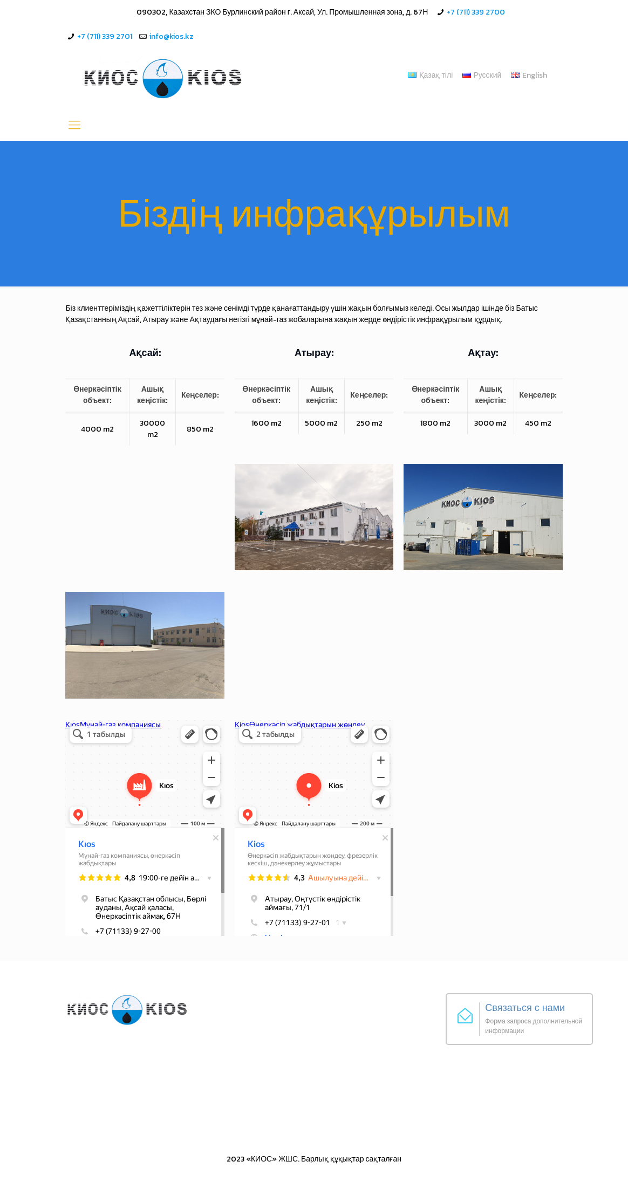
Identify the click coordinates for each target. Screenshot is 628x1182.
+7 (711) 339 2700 (476, 12)
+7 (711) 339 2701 (104, 36)
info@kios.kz (171, 36)
